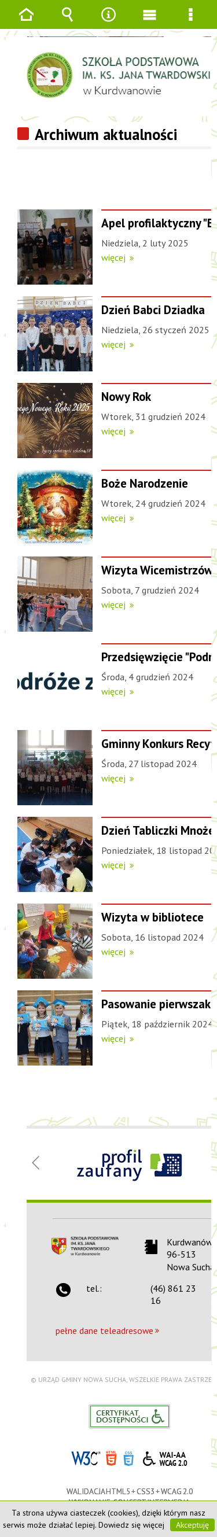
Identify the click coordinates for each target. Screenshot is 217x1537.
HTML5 (111, 1457)
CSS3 (128, 1457)
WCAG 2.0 (165, 1457)
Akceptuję (192, 1525)
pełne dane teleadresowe (104, 1330)
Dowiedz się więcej (131, 1525)
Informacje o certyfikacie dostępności (129, 1416)
